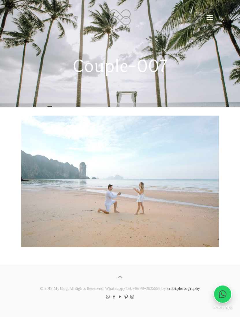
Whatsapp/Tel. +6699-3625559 (133, 288)
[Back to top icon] (120, 277)
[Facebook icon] (114, 296)
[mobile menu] (210, 17)
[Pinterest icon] (126, 296)
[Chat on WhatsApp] (222, 294)
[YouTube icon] (120, 296)
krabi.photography (183, 288)
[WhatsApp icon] (108, 296)
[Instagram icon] (132, 296)
